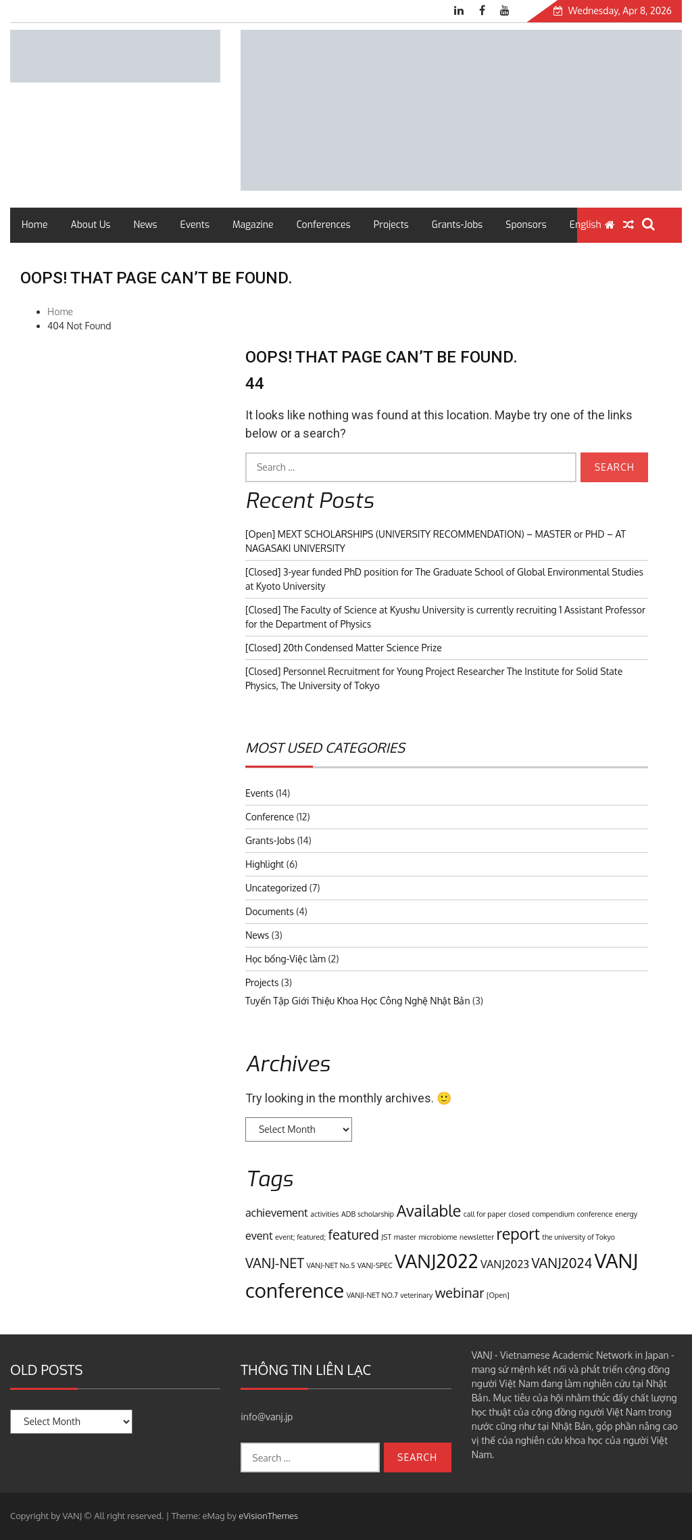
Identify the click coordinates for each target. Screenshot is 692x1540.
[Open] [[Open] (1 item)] (498, 1295)
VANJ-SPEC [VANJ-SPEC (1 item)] (375, 1265)
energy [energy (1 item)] (626, 1214)
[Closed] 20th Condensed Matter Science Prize (343, 647)
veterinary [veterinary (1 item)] (416, 1295)
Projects (391, 224)
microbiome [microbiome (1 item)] (437, 1237)
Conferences (324, 224)
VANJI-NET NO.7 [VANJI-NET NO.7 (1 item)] (372, 1295)
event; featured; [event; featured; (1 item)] (300, 1237)
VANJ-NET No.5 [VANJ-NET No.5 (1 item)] (331, 1265)
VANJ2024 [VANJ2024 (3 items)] (562, 1262)
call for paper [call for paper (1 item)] (485, 1214)
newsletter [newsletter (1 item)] (477, 1237)
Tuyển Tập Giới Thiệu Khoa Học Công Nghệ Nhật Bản (357, 1000)
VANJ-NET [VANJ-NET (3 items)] (274, 1262)
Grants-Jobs (457, 224)
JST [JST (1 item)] (386, 1237)
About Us (90, 224)
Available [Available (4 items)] (429, 1210)
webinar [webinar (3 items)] (460, 1292)
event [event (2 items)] (259, 1235)
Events (194, 224)
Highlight (264, 864)
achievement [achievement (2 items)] (276, 1212)
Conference (269, 816)
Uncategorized (276, 887)
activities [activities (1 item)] (324, 1214)
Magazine (253, 224)
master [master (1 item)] (405, 1237)
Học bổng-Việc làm (285, 958)
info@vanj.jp (267, 1416)
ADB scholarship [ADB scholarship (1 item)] (367, 1214)
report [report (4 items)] (518, 1233)
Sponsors (525, 224)
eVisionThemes (268, 1515)
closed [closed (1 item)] (519, 1214)
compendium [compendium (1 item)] (553, 1214)
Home (34, 224)
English (585, 224)
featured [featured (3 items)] (353, 1234)
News (145, 224)
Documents (269, 911)
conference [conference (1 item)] (594, 1214)
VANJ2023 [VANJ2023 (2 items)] (504, 1264)
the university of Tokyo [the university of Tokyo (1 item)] (578, 1237)
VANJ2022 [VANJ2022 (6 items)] (436, 1261)
